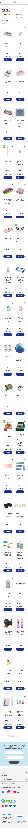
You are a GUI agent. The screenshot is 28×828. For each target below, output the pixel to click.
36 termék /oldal (20, 17)
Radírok (17, 6)
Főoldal (5, 6)
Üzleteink (4, 775)
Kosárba (8, 59)
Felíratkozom (14, 762)
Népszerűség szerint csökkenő (16, 14)
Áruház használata (7, 783)
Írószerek (11, 6)
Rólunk (3, 772)
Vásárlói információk (8, 779)
